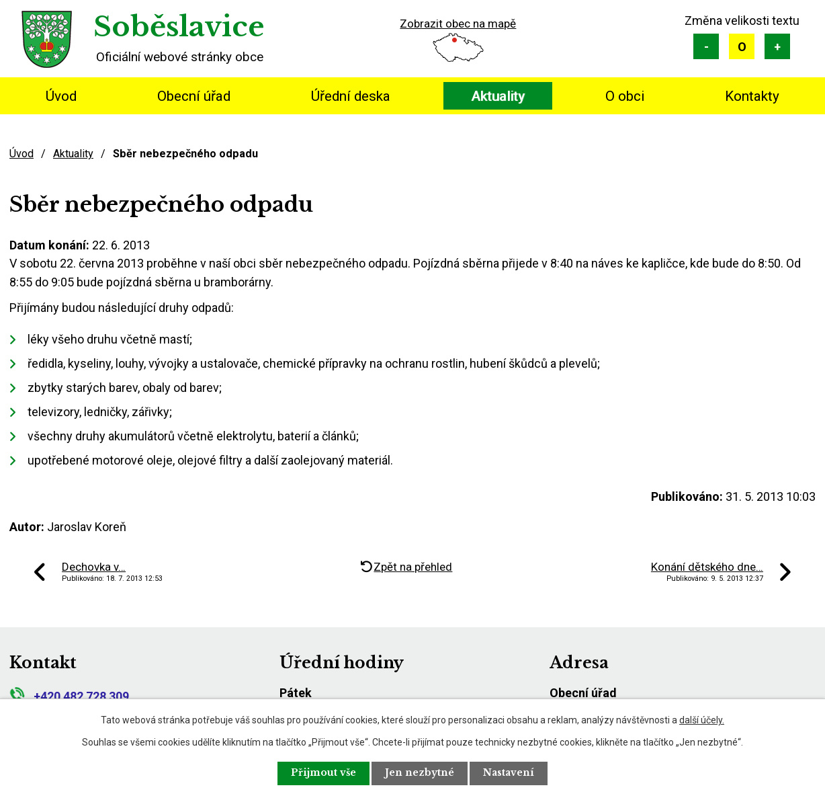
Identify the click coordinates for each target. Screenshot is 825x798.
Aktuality (498, 96)
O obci (624, 96)
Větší (777, 46)
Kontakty (752, 96)
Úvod (61, 96)
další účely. (701, 719)
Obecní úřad (193, 96)
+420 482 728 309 (69, 696)
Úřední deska (350, 96)
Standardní (741, 46)
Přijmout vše (322, 773)
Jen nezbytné (420, 773)
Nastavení (510, 773)
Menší (706, 46)
